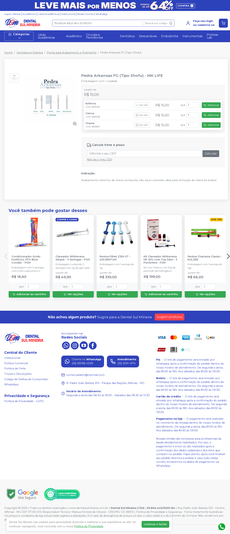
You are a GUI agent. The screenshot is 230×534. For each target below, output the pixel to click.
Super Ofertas (12, 14)
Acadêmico (29, 14)
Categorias (19, 36)
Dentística (127, 36)
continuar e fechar (155, 524)
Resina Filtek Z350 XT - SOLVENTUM (115, 258)
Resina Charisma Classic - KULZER (205, 258)
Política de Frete (15, 368)
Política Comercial (16, 363)
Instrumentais (192, 36)
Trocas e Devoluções (17, 374)
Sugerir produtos (169, 317)
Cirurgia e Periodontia (94, 36)
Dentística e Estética (30, 52)
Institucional (68, 14)
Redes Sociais (85, 14)
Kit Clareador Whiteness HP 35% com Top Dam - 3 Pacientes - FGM (160, 259)
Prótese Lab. (212, 36)
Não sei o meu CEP (99, 159)
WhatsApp (101, 14)
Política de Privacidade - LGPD (24, 401)
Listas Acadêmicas (48, 14)
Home (8, 52)
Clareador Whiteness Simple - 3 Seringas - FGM (73, 258)
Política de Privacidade (88, 526)
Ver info (142, 105)
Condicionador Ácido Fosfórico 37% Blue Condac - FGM (26, 259)
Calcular (211, 153)
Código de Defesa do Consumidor (26, 379)
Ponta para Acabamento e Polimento (71, 52)
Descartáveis (148, 36)
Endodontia (169, 36)
